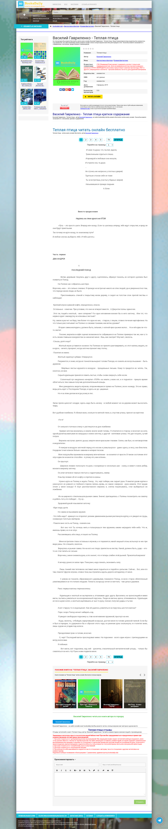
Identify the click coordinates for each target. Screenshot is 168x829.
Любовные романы (39, 16)
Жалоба (64, 108)
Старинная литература (120, 18)
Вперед (118, 140)
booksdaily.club (32, 4)
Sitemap (89, 816)
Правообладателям (26, 816)
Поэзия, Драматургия (139, 16)
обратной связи (90, 824)
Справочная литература (120, 21)
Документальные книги (80, 21)
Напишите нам (85, 108)
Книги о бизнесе (78, 16)
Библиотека (57, 4)
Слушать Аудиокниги (89, 4)
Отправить (140, 802)
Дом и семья (116, 16)
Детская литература (99, 16)
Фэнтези (36, 21)
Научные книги (77, 18)
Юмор (94, 21)
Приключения (57, 16)
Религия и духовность (100, 18)
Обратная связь (76, 816)
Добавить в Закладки (31, 26)
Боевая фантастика (121, 60)
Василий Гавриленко (104, 56)
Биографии (74, 4)
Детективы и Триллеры (60, 18)
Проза (55, 21)
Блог (66, 4)
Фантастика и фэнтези (41, 18)
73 (109, 140)
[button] (57, 770)
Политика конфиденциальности (52, 816)
